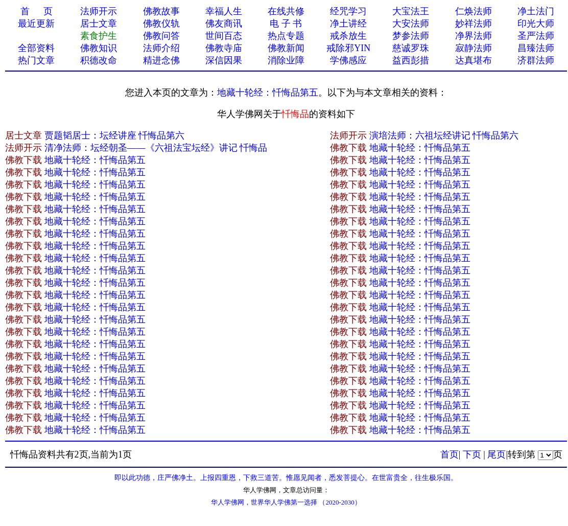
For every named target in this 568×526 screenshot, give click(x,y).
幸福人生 (223, 11)
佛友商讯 (223, 23)
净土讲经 (348, 23)
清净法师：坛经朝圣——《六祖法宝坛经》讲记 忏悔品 (156, 148)
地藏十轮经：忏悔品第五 (267, 92)
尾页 (496, 454)
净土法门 (535, 11)
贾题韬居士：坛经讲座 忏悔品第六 (114, 135)
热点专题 (286, 36)
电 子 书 (286, 23)
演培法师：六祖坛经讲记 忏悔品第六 (444, 135)
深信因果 (223, 60)
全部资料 (36, 48)
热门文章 (36, 60)
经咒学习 (348, 11)
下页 (472, 454)
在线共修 (286, 11)
